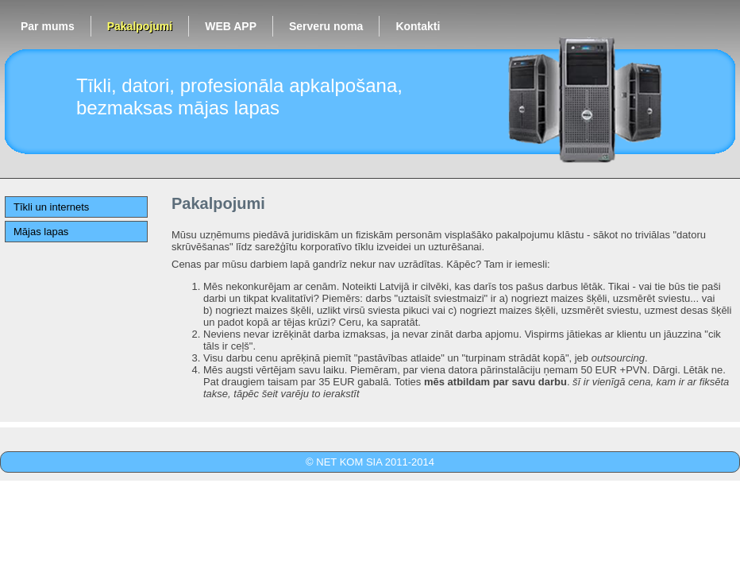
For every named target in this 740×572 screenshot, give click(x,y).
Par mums (48, 26)
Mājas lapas (40, 232)
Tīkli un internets (51, 207)
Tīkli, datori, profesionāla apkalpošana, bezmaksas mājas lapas (239, 96)
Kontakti (417, 26)
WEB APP (230, 26)
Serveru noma (326, 26)
